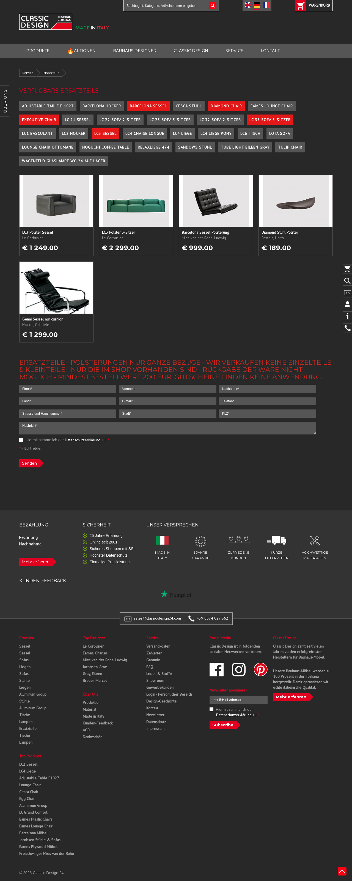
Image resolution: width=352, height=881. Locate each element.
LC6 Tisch (250, 133)
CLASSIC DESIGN (191, 50)
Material (89, 709)
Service (27, 73)
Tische (24, 714)
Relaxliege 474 (153, 147)
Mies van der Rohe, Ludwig (105, 659)
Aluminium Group (33, 805)
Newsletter (155, 714)
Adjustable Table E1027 (39, 778)
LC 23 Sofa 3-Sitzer (170, 119)
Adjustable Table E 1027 (48, 106)
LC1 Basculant (37, 133)
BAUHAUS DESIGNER (134, 50)
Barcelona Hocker (101, 106)
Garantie (153, 659)
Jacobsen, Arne (95, 666)
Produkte (26, 637)
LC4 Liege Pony (216, 133)
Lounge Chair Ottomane (47, 147)
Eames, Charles (95, 653)
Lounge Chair (30, 784)
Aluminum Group (32, 694)
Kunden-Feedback (97, 723)
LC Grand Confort (33, 812)
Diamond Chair (226, 106)
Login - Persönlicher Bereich (169, 694)
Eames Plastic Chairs (36, 819)
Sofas (24, 659)
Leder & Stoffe (159, 673)
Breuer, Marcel (95, 680)
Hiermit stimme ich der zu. (64, 439)
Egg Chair (27, 798)
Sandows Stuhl (195, 147)
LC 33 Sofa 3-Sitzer (270, 119)
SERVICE (234, 50)
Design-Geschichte (161, 701)
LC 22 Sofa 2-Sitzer (120, 119)
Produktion (91, 702)
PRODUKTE (38, 50)
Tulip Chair (290, 147)
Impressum (155, 728)
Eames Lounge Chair (272, 106)
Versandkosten (158, 646)
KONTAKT (270, 50)
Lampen (25, 721)
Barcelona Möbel (33, 832)
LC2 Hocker (74, 133)
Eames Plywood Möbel (38, 846)
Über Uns (90, 694)
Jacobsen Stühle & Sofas (40, 839)
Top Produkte (30, 756)
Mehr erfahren (36, 561)
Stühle (24, 680)
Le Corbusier (93, 646)
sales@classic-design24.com (157, 618)
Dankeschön (92, 736)
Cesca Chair (28, 791)
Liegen (25, 666)
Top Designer (94, 637)
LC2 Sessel (28, 764)
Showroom (155, 680)
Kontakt (152, 708)
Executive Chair (39, 119)
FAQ (149, 666)
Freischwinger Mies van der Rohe (46, 853)
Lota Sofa (279, 133)
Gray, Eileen (92, 673)
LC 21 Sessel (78, 119)
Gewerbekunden (160, 687)
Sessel (24, 646)
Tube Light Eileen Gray (245, 147)
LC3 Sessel (105, 133)
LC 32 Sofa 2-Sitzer (220, 119)
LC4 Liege (182, 133)
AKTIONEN (81, 51)
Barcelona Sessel (148, 106)
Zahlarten (154, 653)
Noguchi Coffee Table (105, 147)
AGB (86, 729)
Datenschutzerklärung (82, 439)
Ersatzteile (51, 73)
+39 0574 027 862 (212, 618)
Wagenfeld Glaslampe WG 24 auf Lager (63, 160)
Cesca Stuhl (189, 106)
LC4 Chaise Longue (144, 133)
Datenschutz (156, 721)
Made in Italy (93, 716)
